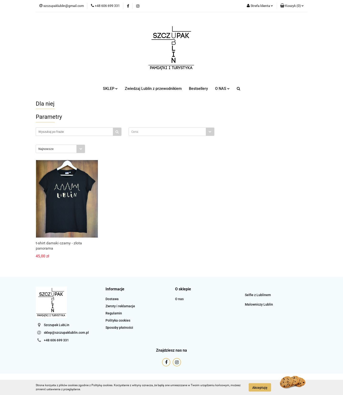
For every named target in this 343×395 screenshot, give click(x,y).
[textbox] (167, 131)
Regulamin (114, 313)
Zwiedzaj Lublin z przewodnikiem (153, 88)
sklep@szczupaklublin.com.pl (66, 332)
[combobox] (171, 132)
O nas (179, 299)
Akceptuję (259, 387)
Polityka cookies (118, 320)
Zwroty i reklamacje (120, 306)
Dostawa (112, 299)
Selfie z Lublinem (258, 295)
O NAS (222, 88)
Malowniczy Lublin (259, 304)
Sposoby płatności (119, 327)
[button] (292, 6)
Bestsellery (198, 88)
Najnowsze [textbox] (46, 149)
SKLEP (110, 88)
